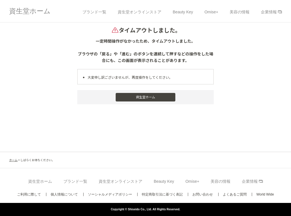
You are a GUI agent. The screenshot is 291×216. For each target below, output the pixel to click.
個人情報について (64, 194)
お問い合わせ (202, 194)
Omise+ (211, 12)
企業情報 (269, 12)
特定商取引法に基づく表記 (162, 194)
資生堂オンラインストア (139, 12)
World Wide (265, 194)
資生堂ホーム (30, 11)
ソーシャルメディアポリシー (110, 194)
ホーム (13, 160)
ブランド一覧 (94, 12)
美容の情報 (240, 12)
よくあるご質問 (235, 194)
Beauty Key (183, 12)
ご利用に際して (29, 194)
